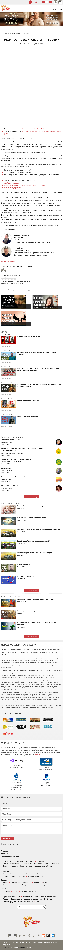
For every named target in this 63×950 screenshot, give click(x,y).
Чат (54, 9)
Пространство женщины (32, 863)
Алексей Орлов (19, 237)
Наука (45, 882)
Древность (27, 882)
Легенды (23, 891)
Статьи (4, 880)
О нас (49, 899)
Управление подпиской (34, 899)
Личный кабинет (25, 902)
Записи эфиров (25, 44)
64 (46, 2)
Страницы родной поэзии (44, 866)
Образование (16, 882)
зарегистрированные (23, 281)
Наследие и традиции (41, 885)
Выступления (42, 874)
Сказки (15, 891)
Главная (4, 851)
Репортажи (41, 861)
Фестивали (30, 874)
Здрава (5, 882)
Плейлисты (28, 896)
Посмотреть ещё (31, 497)
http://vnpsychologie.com (12, 183)
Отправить (7, 838)
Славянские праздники (12, 863)
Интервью (7, 861)
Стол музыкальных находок (23, 861)
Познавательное (9, 876)
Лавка (5, 899)
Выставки (21, 876)
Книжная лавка (26, 866)
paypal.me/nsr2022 (46, 785)
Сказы (4, 889)
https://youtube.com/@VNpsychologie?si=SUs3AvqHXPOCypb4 (24, 185)
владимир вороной (9, 261)
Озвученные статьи (51, 863)
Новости (4, 854)
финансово (38, 755)
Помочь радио (9, 902)
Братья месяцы (45, 859)
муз (50, 2)
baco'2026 (6, 947)
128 (43, 2)
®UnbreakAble (22, 947)
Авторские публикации (45, 896)
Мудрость (37, 882)
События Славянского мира (13, 874)
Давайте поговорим (10, 866)
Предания (6, 891)
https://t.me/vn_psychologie (13, 188)
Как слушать (16, 899)
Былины (32, 891)
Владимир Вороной (21, 250)
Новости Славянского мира (27, 859)
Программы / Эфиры (10, 856)
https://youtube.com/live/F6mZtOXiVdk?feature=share (38, 129)
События (5, 871)
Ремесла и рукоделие (11, 885)
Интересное (26, 885)
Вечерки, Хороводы (35, 876)
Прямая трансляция (11, 896)
